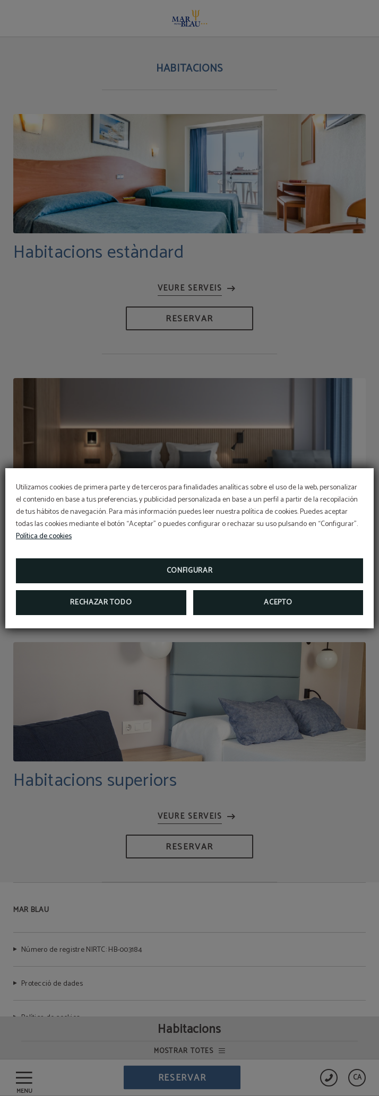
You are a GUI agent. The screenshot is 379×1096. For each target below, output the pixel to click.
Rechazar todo (101, 603)
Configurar (190, 571)
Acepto (278, 603)
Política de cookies (44, 536)
